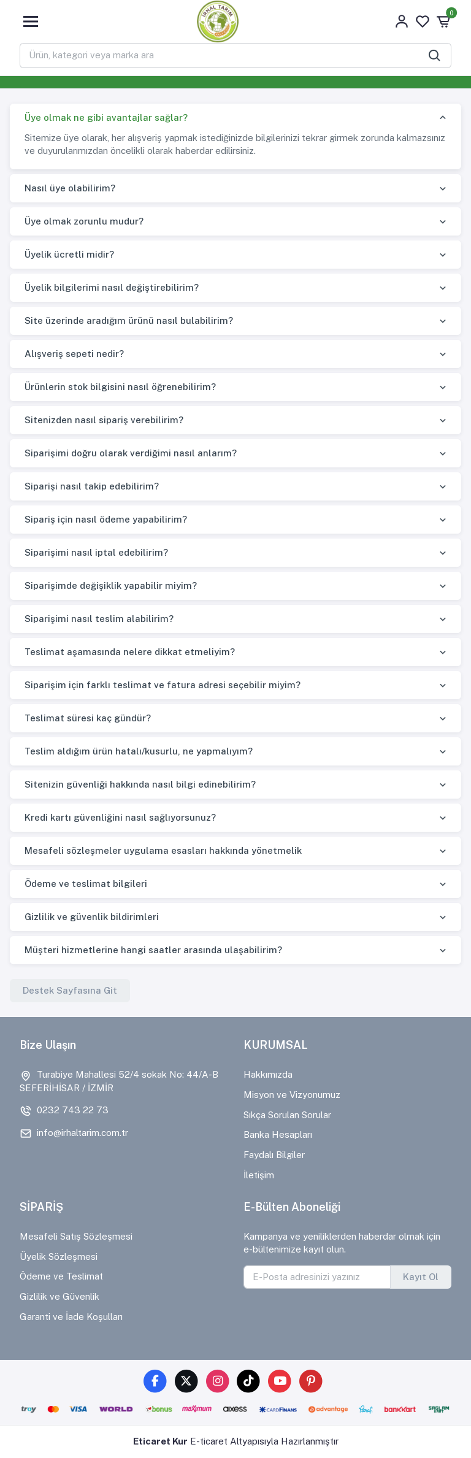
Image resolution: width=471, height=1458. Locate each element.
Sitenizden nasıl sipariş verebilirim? (104, 420)
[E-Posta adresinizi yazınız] (317, 1277)
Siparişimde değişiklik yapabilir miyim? (111, 585)
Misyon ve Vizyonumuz (291, 1094)
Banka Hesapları (277, 1134)
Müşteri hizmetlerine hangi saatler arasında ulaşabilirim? (153, 950)
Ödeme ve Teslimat (61, 1276)
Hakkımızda (268, 1074)
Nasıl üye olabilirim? (70, 188)
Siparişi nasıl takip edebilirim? (92, 486)
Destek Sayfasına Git (70, 990)
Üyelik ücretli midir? (69, 254)
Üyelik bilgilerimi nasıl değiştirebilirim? (112, 287)
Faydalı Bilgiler (274, 1154)
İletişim (258, 1175)
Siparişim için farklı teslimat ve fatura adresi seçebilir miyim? (163, 685)
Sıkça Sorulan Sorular (287, 1115)
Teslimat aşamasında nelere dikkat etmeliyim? (130, 652)
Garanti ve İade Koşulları (71, 1316)
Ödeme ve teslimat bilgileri (86, 883)
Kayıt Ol (420, 1277)
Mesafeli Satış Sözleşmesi (76, 1236)
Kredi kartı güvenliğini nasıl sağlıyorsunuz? (120, 817)
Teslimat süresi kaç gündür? (88, 718)
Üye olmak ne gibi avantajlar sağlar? (106, 117)
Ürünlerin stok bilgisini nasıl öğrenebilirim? (120, 387)
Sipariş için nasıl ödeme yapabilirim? (106, 519)
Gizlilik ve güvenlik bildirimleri (92, 916)
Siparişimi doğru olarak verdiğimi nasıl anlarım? (131, 453)
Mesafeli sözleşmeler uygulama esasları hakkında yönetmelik (163, 850)
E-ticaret (209, 1441)
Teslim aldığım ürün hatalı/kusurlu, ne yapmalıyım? (139, 751)
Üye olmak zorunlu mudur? (84, 221)
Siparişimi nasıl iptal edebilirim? (96, 552)
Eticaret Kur (160, 1441)
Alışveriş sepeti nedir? (74, 353)
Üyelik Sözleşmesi (59, 1256)
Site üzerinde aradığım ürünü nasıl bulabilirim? (129, 320)
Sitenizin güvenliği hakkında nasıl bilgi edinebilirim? (140, 784)
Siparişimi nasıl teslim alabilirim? (99, 618)
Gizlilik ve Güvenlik (59, 1296)
